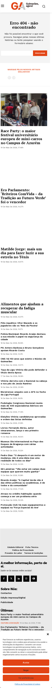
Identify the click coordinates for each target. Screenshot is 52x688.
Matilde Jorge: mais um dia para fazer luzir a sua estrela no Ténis (22, 253)
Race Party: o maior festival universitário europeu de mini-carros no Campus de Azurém (21, 136)
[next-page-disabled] (14, 77)
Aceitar (26, 662)
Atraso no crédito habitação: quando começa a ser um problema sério (21, 495)
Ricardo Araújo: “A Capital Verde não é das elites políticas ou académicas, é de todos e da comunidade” (23, 483)
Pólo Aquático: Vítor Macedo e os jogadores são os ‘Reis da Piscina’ (19, 324)
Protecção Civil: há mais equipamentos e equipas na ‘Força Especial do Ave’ (23, 506)
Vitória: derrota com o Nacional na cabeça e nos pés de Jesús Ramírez (24, 382)
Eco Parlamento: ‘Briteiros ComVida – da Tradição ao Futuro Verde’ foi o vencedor (23, 195)
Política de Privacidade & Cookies (27, 684)
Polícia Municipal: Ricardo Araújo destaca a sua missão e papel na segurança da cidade (23, 337)
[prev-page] (9, 77)
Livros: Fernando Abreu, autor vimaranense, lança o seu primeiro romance (20, 430)
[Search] (40, 53)
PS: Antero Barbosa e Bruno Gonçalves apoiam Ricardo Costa (22, 349)
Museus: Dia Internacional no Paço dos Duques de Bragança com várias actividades (22, 444)
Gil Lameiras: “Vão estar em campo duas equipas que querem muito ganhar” (23, 470)
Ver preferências (26, 678)
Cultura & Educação (10, 623)
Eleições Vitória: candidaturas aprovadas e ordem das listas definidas (23, 418)
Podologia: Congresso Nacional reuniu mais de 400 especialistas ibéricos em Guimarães (22, 406)
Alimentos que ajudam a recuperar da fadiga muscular (22, 308)
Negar (26, 670)
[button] (47, 634)
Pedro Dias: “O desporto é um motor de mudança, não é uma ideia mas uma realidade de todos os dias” (23, 458)
